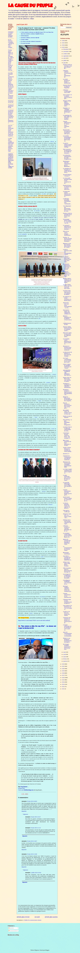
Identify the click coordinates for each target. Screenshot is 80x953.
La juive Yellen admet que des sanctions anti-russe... (67, 286)
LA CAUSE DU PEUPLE (30, 6)
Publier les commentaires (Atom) (32, 920)
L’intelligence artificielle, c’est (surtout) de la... (67, 582)
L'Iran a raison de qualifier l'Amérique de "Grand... (67, 366)
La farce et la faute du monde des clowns (66, 613)
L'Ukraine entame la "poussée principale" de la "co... (67, 528)
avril (64, 654)
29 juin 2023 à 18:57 (32, 841)
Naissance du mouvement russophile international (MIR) (67, 464)
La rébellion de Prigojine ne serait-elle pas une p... (67, 170)
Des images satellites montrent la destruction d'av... (66, 647)
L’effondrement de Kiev (67, 324)
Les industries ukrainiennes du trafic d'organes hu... (67, 157)
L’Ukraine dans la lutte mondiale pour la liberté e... (67, 601)
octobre (65, 53)
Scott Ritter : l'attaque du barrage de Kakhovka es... (67, 558)
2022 (63, 664)
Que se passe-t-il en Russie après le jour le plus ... (67, 96)
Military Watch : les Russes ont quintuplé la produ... (67, 280)
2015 (63, 680)
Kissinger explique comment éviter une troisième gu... (67, 589)
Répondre (24, 811)
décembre (66, 49)
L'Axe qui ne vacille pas (66, 511)
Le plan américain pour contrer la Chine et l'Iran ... (67, 478)
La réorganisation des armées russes (67, 548)
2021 (63, 666)
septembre (66, 56)
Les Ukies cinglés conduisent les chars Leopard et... (67, 471)
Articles (11, 928)
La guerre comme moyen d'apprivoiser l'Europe (67, 145)
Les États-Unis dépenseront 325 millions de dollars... (67, 292)
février (65, 659)
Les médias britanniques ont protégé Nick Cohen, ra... (67, 138)
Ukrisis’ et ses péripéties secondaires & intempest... (67, 640)
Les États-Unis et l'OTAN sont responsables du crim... (67, 428)
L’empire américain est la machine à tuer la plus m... (67, 627)
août (64, 58)
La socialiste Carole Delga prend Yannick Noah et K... (67, 535)
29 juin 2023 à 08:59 (32, 801)
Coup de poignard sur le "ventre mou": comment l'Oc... (67, 124)
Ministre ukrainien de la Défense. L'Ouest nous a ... (67, 318)
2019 (63, 670)
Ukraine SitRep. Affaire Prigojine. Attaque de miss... (67, 103)
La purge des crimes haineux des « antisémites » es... (67, 194)
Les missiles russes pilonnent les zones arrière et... (67, 341)
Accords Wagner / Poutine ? (67, 175)
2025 (63, 42)
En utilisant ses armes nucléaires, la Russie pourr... (67, 298)
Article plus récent (23, 917)
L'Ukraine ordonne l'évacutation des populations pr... (67, 74)
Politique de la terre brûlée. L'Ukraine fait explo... (67, 521)
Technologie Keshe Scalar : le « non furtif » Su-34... (67, 221)
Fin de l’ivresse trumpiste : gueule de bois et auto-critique (11, 43)
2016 (63, 677)
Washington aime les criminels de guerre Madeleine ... (67, 164)
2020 (63, 668)
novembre (66, 51)
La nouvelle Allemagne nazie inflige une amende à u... (67, 485)
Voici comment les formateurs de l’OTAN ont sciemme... (67, 151)
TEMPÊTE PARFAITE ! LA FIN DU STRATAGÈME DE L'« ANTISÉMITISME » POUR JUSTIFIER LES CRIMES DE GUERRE (11, 160)
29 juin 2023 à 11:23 (36, 827)
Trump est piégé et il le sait (10, 106)
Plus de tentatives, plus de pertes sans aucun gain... (67, 405)
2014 (63, 682)
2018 (63, 673)
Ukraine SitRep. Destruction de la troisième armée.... (67, 328)
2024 (63, 45)
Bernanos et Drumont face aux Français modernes (67, 348)
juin (64, 62)
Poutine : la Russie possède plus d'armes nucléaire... (67, 239)
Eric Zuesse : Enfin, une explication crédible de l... (67, 311)
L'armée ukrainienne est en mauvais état (67, 595)
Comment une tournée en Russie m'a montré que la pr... (67, 620)
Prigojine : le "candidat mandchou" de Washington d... (67, 110)
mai (64, 652)
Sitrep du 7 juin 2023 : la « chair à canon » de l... (67, 515)
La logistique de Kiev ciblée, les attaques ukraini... (67, 117)
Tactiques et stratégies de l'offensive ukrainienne (67, 385)
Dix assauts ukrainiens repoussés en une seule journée (67, 266)
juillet (65, 60)
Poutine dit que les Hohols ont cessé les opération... (67, 187)
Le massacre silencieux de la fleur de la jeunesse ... (67, 227)
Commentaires (13, 930)
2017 (63, 675)
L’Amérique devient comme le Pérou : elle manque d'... (67, 435)
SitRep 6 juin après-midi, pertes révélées (66, 564)
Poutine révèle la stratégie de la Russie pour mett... (67, 215)
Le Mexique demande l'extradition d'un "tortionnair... (67, 201)
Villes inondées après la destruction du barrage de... (67, 570)
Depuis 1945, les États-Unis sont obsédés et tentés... (67, 379)
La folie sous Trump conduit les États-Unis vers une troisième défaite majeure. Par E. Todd (11, 145)
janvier (65, 661)
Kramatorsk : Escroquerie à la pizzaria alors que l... (67, 131)
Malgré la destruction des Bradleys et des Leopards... (67, 398)
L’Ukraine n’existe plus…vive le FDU (67, 91)
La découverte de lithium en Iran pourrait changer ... (67, 354)
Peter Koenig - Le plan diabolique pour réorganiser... (67, 422)
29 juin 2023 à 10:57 (36, 817)
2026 (63, 40)
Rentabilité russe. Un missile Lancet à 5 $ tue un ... (67, 412)
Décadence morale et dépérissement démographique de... (67, 392)
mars (64, 656)
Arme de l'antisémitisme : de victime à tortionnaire (67, 634)
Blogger (47, 950)
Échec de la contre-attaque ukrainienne (67, 233)
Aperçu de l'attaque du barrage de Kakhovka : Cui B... (66, 542)
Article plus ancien (51, 917)
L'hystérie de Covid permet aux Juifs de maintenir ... (67, 457)
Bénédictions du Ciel (10, 101)
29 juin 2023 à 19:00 (32, 854)
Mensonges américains (66, 553)
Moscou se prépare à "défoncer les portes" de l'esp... (67, 274)
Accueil (37, 917)
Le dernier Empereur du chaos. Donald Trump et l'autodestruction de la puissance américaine (11, 117)
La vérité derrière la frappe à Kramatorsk (66, 81)
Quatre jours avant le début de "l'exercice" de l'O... (67, 499)
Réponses (25, 814)
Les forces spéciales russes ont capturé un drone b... (66, 506)
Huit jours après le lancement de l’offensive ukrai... (67, 334)
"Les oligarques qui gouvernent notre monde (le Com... (67, 208)
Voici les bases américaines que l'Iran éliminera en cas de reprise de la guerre (10, 130)
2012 (63, 686)
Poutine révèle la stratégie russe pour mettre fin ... (67, 66)
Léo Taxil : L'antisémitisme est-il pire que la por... (67, 360)
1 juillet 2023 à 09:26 (36, 872)
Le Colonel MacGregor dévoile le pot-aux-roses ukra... (67, 259)
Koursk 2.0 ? (66, 453)
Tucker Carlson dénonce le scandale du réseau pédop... (67, 449)
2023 (63, 47)
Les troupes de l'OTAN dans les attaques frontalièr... (67, 576)
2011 (63, 688)
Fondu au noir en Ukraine (67, 417)
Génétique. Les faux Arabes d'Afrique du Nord (11, 34)
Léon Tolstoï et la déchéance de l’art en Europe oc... (67, 607)
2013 (63, 684)
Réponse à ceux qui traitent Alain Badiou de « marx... (67, 245)
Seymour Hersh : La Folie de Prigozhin (67, 86)
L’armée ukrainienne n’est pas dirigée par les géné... (67, 492)
